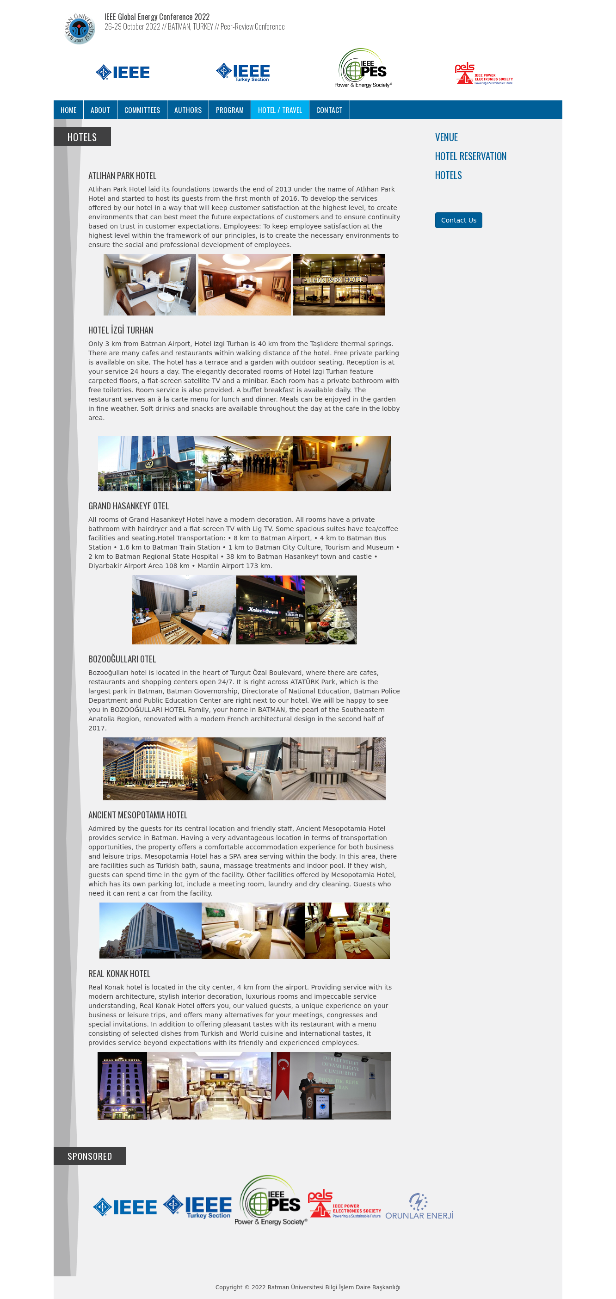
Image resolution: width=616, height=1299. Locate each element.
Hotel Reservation (471, 155)
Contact (329, 109)
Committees (142, 109)
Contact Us (458, 220)
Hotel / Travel (280, 109)
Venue (446, 137)
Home (68, 109)
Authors (188, 109)
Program (230, 109)
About (100, 109)
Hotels (448, 174)
